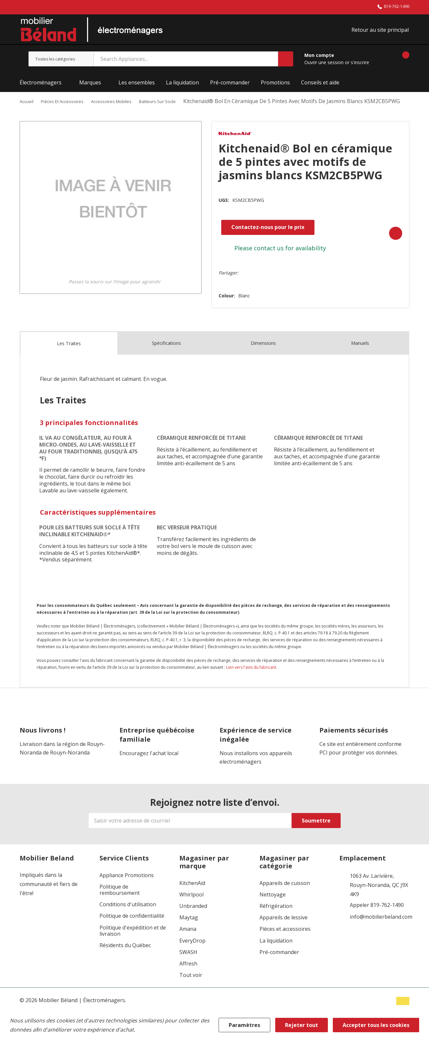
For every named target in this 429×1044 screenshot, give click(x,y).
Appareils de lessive (283, 930)
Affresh (188, 975)
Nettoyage (272, 906)
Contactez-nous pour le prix (259, 240)
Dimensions (263, 355)
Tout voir (190, 987)
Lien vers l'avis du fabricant (251, 679)
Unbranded (193, 918)
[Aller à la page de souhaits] (382, 62)
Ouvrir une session (324, 66)
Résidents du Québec (125, 957)
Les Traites (69, 355)
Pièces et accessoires (285, 941)
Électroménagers (41, 86)
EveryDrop (192, 952)
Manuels (360, 355)
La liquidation (276, 952)
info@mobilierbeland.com (381, 929)
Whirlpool (191, 906)
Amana (187, 941)
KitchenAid (192, 895)
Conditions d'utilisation (127, 916)
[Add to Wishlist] (391, 245)
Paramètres (244, 1025)
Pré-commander (279, 964)
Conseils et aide (320, 86)
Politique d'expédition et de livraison (132, 942)
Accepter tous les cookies (376, 1025)
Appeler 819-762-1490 (377, 917)
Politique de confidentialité (131, 928)
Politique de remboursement (119, 901)
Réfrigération (276, 918)
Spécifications (166, 355)
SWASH (188, 964)
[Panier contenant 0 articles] (400, 62)
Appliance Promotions (126, 887)
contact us (261, 261)
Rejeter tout (301, 1025)
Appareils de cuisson (284, 895)
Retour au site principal (380, 31)
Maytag (188, 930)
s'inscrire (360, 66)
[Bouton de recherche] (285, 62)
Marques (90, 86)
